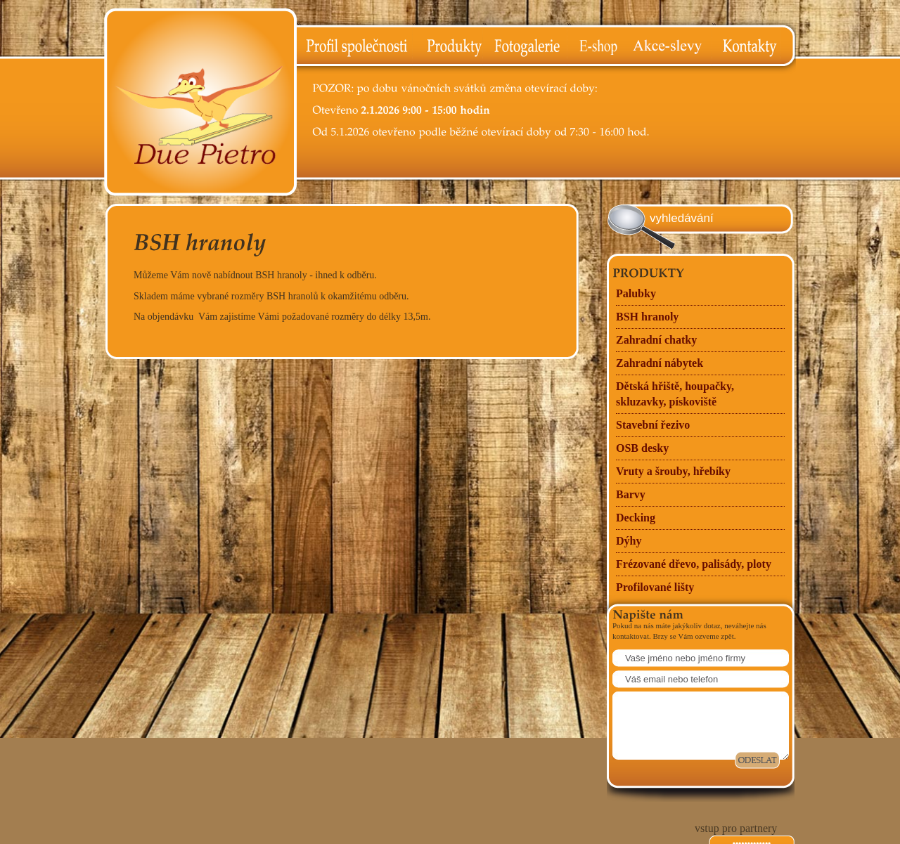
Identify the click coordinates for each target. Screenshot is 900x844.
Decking (635, 518)
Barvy (630, 494)
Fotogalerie (524, 46)
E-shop (597, 46)
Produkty (447, 46)
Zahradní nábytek (659, 363)
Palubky (636, 293)
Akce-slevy (669, 46)
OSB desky (642, 448)
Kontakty (754, 46)
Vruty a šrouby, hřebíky (673, 471)
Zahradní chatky (656, 340)
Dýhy (628, 541)
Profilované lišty (655, 587)
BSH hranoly (647, 317)
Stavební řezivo (653, 425)
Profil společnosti (354, 46)
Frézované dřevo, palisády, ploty (693, 564)
